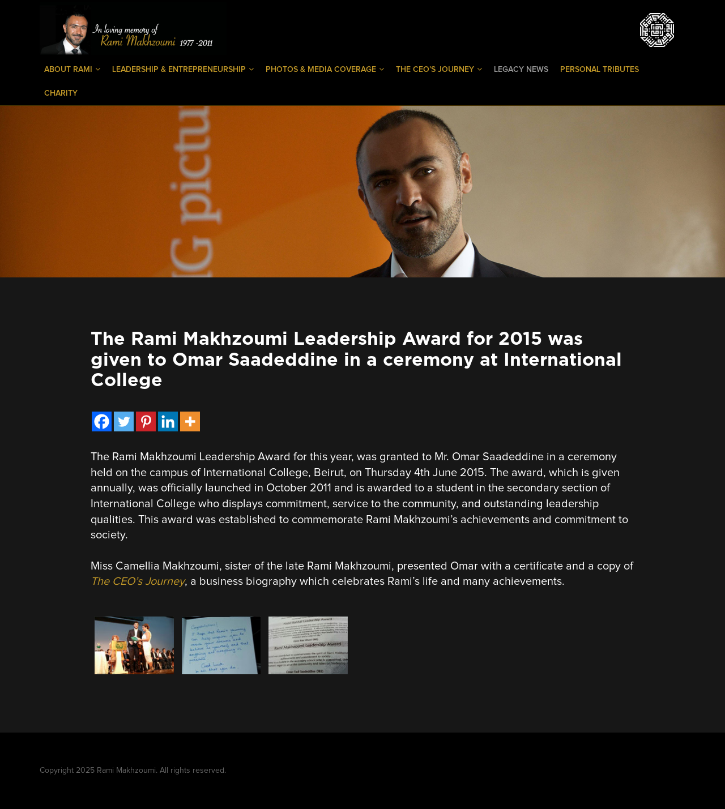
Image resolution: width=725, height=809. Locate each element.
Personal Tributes (599, 70)
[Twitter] (124, 421)
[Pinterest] (146, 421)
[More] (190, 421)
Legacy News (521, 70)
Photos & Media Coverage (325, 69)
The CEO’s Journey (439, 69)
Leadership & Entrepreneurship (183, 69)
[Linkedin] (168, 421)
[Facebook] (102, 421)
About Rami (72, 69)
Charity (61, 93)
